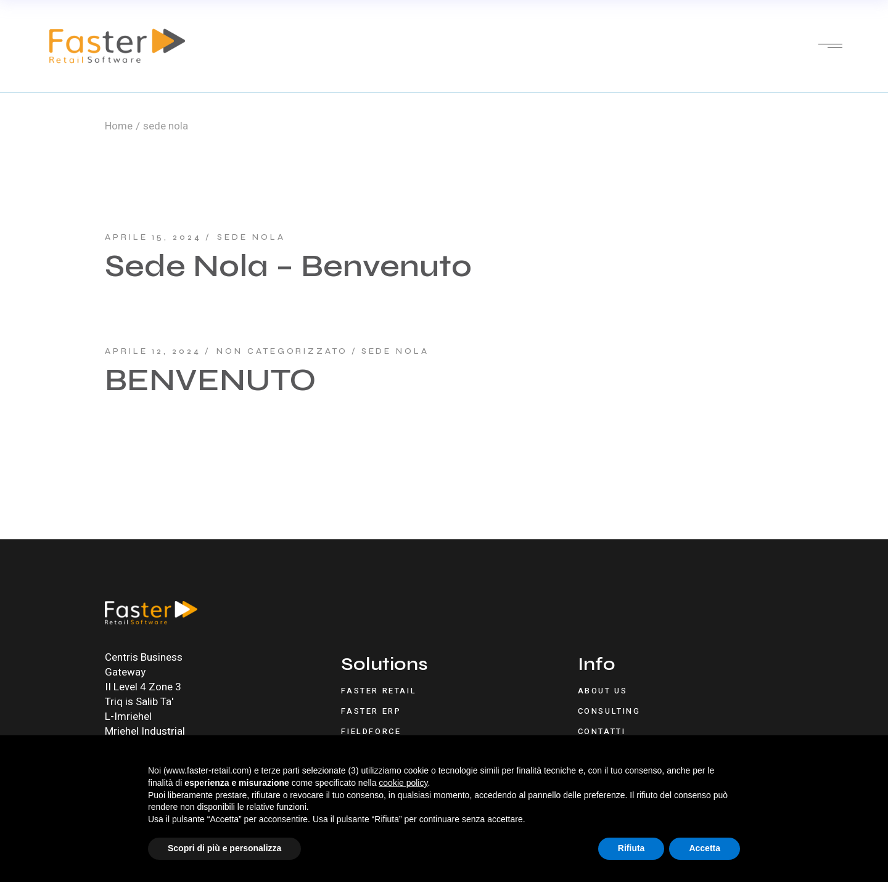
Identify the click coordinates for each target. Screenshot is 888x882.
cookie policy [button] (403, 783)
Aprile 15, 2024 (153, 237)
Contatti (602, 731)
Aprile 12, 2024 (153, 351)
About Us (603, 690)
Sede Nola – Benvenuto (288, 266)
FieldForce (371, 731)
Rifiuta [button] (631, 848)
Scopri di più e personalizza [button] (224, 848)
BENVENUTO (210, 380)
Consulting (609, 711)
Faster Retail (378, 690)
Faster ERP (371, 711)
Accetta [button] (704, 848)
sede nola (251, 237)
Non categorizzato (281, 351)
